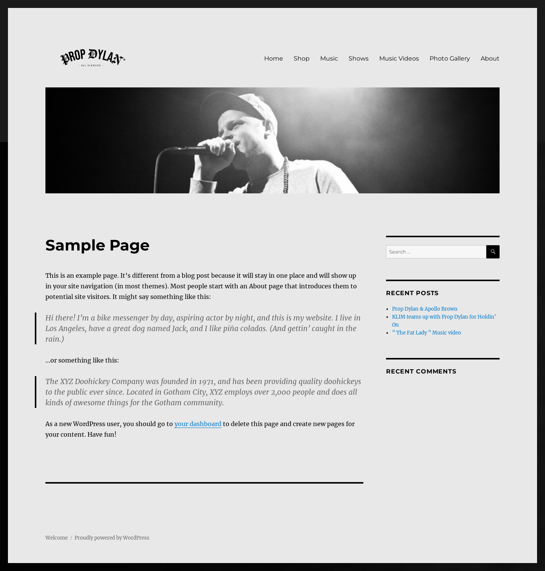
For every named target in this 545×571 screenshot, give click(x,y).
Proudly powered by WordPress (112, 538)
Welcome (56, 538)
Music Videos (399, 58)
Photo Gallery (450, 58)
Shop (302, 58)
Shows (359, 58)
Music (329, 58)
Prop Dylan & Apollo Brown (425, 309)
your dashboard (197, 424)
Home (273, 58)
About (490, 58)
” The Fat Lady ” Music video (426, 333)
